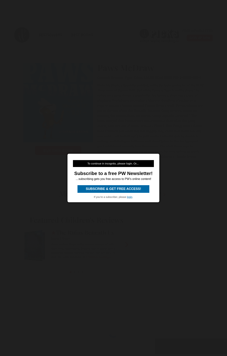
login (129, 197)
